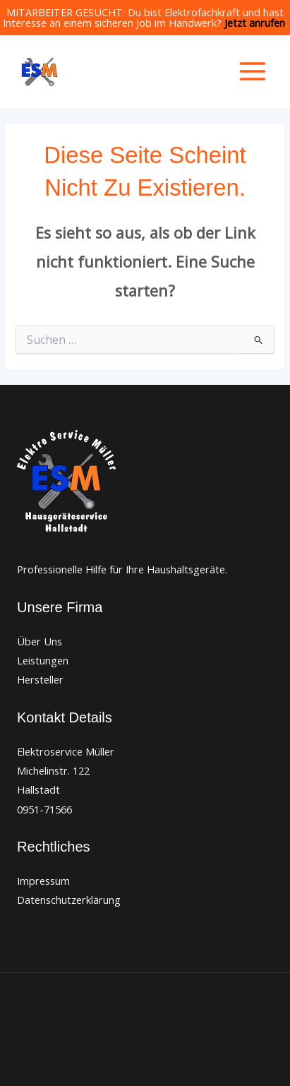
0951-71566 (44, 809)
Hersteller (40, 679)
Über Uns (39, 641)
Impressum (43, 880)
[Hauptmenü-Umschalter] (252, 71)
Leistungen (42, 660)
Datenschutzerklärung (69, 900)
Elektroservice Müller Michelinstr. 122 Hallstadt (65, 770)
